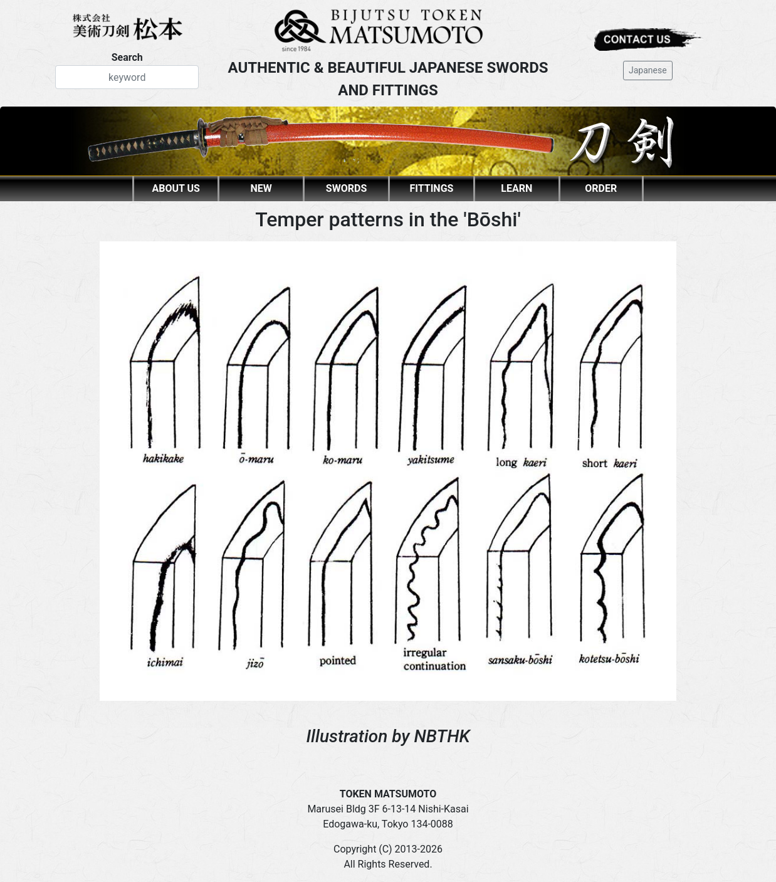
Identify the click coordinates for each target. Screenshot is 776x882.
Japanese (648, 70)
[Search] (127, 77)
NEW (261, 188)
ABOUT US (176, 188)
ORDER (601, 188)
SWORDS (346, 188)
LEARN (516, 188)
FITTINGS (431, 188)
